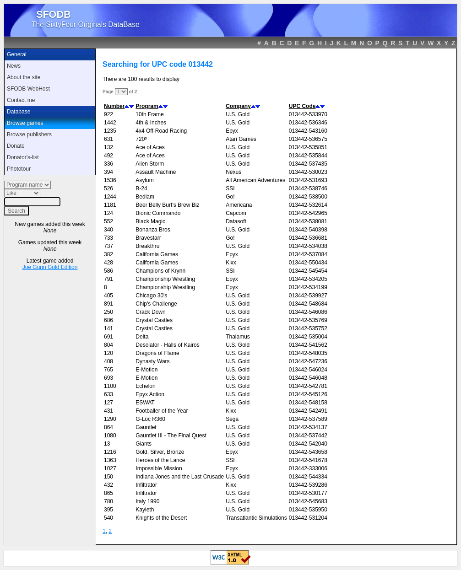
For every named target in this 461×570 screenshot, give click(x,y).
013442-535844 (308, 155)
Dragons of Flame (157, 353)
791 (108, 279)
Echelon (145, 386)
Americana (239, 205)
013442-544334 (308, 476)
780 (108, 501)
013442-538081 (308, 221)
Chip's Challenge (156, 304)
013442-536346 (308, 122)
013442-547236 (308, 361)
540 (108, 518)
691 (108, 336)
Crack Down (150, 312)
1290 (110, 419)
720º (141, 139)
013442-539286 (308, 485)
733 (108, 238)
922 (108, 114)
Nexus (233, 172)
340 (108, 229)
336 (108, 164)
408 (108, 361)
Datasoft (236, 221)
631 (108, 139)
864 (108, 427)
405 (108, 295)
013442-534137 (308, 427)
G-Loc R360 (150, 419)
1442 (110, 122)
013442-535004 (308, 336)
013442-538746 (308, 188)
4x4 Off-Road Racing (161, 131)
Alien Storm (150, 164)
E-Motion (146, 369)
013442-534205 (308, 279)
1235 (110, 131)
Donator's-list (23, 157)
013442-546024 (308, 369)
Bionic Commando (158, 213)
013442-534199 (308, 287)
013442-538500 (308, 197)
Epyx (232, 131)
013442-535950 (308, 509)
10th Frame (149, 114)
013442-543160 (308, 131)
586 (108, 271)
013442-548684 (308, 304)
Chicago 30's (151, 295)
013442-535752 (308, 328)
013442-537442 (308, 435)
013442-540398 (308, 229)
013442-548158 (308, 402)
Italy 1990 (147, 501)
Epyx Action (150, 394)
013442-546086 (308, 312)
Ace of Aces (150, 147)
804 (108, 345)
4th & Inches (151, 122)
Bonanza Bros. (154, 229)
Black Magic (150, 221)
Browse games (25, 123)
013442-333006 (308, 468)
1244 (110, 197)
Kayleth (145, 509)
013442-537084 (308, 254)
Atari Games (241, 139)
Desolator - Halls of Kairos (167, 345)
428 (108, 262)
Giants (144, 444)
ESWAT (145, 402)
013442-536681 (308, 238)
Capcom (236, 213)
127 (108, 402)
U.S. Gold (237, 114)
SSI (230, 188)
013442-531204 (308, 518)
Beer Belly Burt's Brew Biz (167, 205)
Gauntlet (146, 427)
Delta (142, 336)
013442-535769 (308, 320)
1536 (110, 180)
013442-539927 (308, 295)
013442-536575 (308, 139)
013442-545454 (308, 271)
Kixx (231, 262)
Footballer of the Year (162, 411)
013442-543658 (308, 452)
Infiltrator (146, 485)
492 (108, 155)
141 (108, 328)
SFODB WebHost (28, 89)
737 (108, 246)
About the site (23, 77)
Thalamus (238, 336)
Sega (232, 419)
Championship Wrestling (165, 279)
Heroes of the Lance (160, 460)
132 (108, 147)
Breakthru (147, 246)
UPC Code (302, 106)
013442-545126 (308, 394)
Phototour (19, 169)
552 (108, 221)
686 (108, 320)
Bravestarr (148, 238)
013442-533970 (308, 114)
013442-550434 (308, 262)
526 (108, 188)
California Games (157, 254)
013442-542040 (308, 444)
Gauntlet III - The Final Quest (171, 435)
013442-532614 (308, 205)
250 (108, 312)
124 (108, 213)
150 (108, 476)
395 (108, 509)
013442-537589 (308, 419)
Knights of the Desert (161, 518)
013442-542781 (308, 386)
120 (108, 353)
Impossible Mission (159, 468)
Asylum (144, 180)
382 (108, 254)
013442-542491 (308, 411)
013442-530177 (308, 493)
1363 (110, 460)
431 (108, 411)
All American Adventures (255, 180)
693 (108, 378)
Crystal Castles (154, 320)
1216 (110, 452)
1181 (110, 205)
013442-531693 (308, 180)
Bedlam (145, 197)
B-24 (141, 188)
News (14, 66)
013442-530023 (308, 172)
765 (108, 369)
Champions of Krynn (160, 271)
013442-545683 (308, 501)
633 (108, 394)
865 (108, 493)
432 (108, 485)
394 (108, 172)
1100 (110, 386)
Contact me (21, 100)
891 (108, 304)
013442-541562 (308, 345)
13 (107, 444)
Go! (230, 197)
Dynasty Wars (152, 361)
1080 (110, 435)
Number (114, 106)
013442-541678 (308, 460)
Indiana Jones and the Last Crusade (180, 476)
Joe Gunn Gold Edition (50, 267)
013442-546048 (308, 378)
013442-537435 (308, 164)
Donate (16, 146)
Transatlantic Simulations (256, 518)
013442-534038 (308, 246)
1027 (110, 468)
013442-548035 (308, 353)
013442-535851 (308, 147)
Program (147, 106)
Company (238, 106)
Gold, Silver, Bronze (160, 452)
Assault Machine (156, 172)
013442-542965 (308, 213)
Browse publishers (29, 134)
